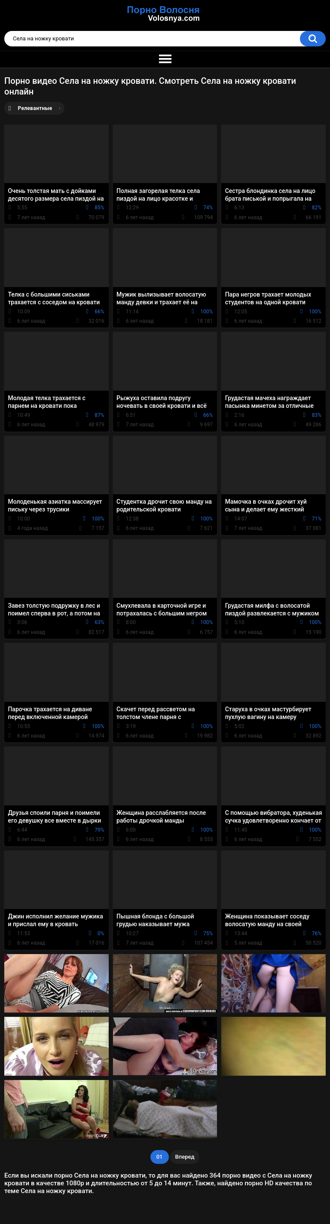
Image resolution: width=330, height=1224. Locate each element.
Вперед (185, 1157)
